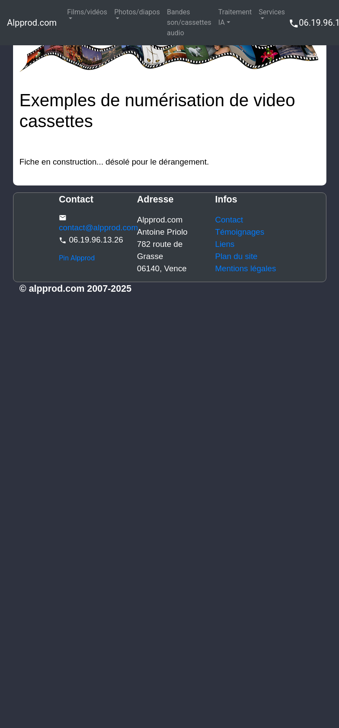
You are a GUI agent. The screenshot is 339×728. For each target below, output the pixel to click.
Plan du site (236, 256)
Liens (225, 244)
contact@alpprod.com (98, 227)
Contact (229, 219)
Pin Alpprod (77, 258)
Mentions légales (245, 268)
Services (272, 12)
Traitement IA (235, 17)
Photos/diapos (137, 12)
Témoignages (239, 231)
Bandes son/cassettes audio (189, 22)
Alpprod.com (32, 22)
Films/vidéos (87, 12)
